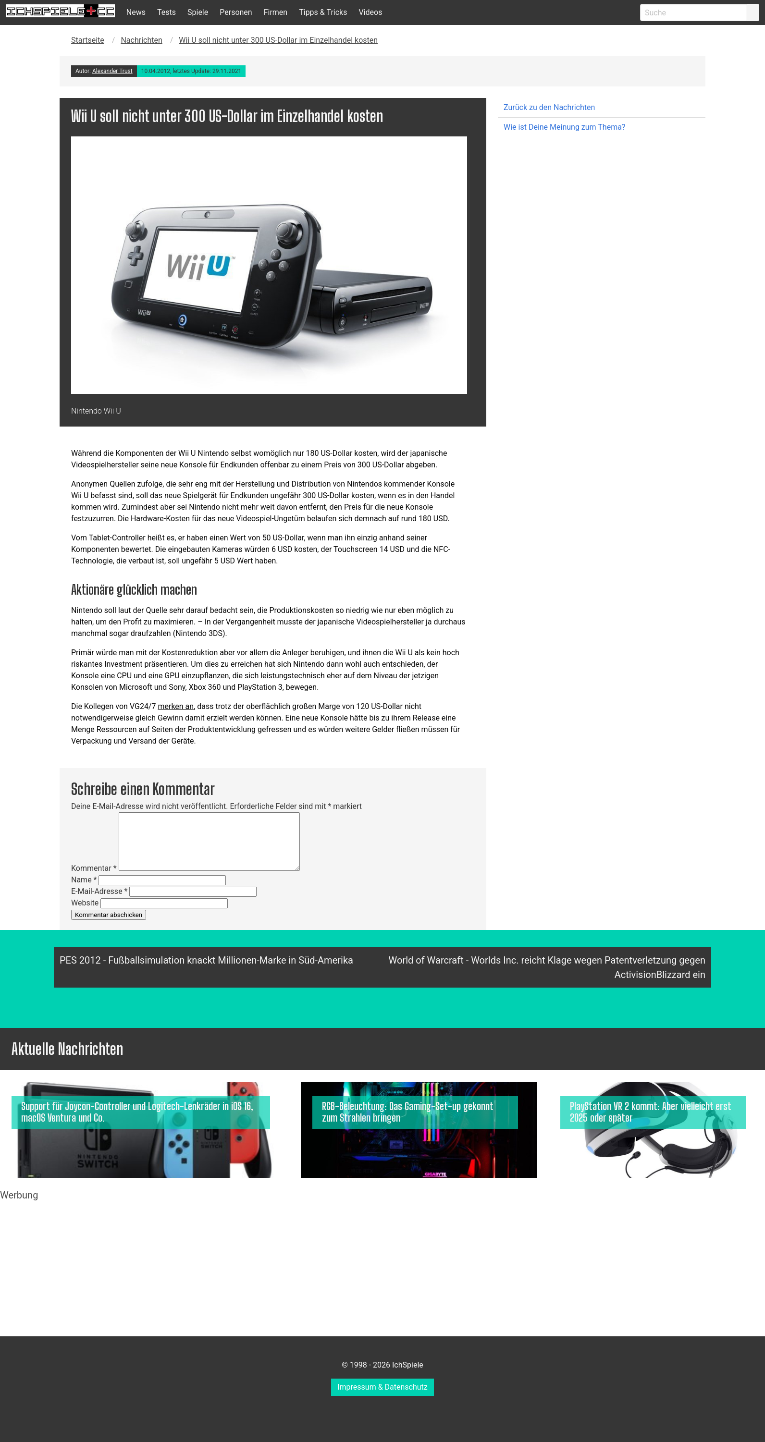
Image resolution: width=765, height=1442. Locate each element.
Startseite (87, 40)
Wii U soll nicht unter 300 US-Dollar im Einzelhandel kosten (278, 40)
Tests (166, 12)
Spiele (197, 12)
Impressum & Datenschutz (382, 1387)
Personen (236, 12)
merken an (176, 706)
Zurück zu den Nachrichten (549, 107)
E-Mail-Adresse (99, 891)
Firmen (276, 12)
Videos (370, 12)
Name (84, 879)
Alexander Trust (112, 71)
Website (85, 902)
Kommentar (94, 868)
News (136, 12)
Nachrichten (141, 40)
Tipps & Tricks (323, 12)
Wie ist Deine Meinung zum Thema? (564, 127)
